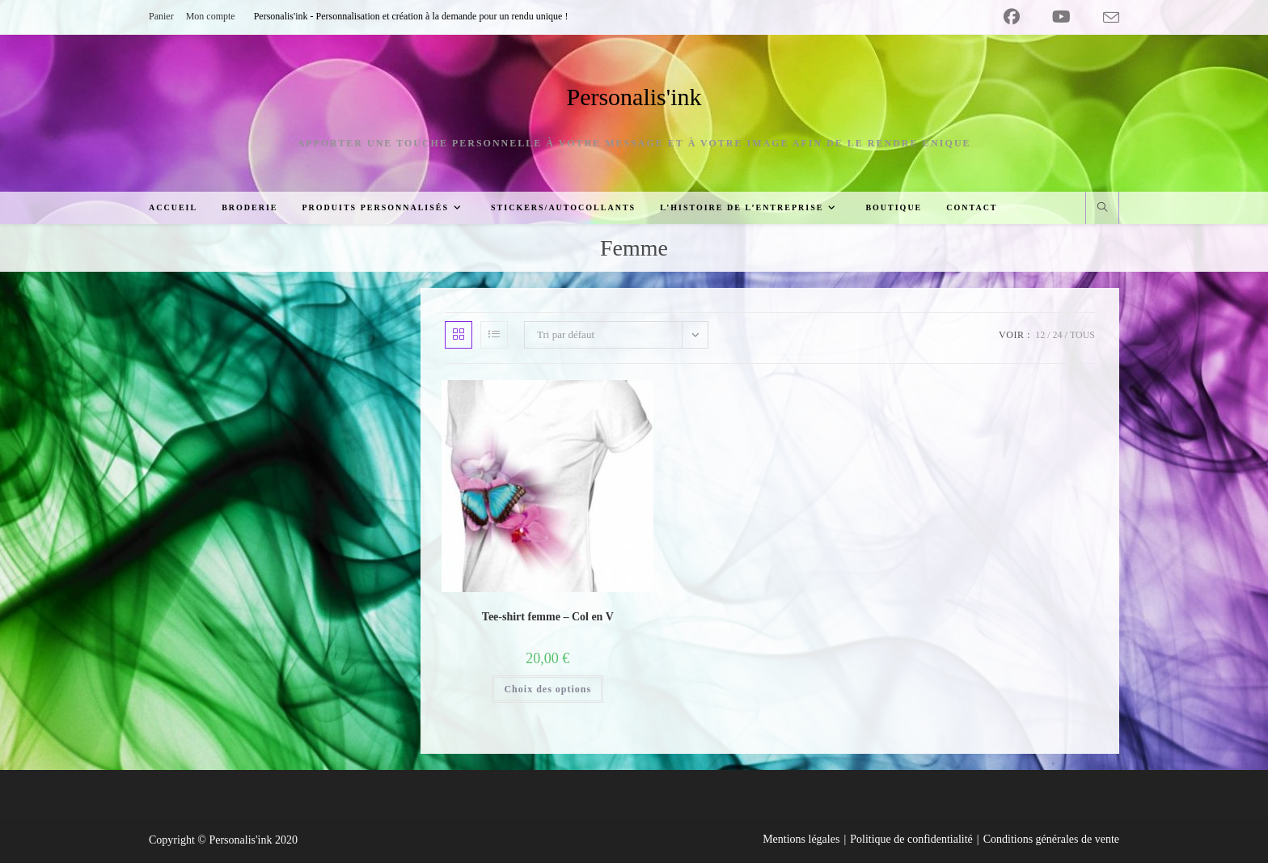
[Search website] (1102, 209)
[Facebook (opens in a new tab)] (1011, 17)
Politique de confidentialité (911, 839)
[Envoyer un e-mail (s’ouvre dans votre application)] (1103, 18)
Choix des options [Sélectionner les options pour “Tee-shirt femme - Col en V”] (547, 689)
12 (1040, 335)
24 (1058, 335)
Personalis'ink (633, 96)
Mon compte (210, 16)
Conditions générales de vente (1051, 839)
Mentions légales (801, 839)
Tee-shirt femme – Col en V (548, 617)
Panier (161, 16)
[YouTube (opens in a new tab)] (1061, 17)
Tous (1082, 335)
